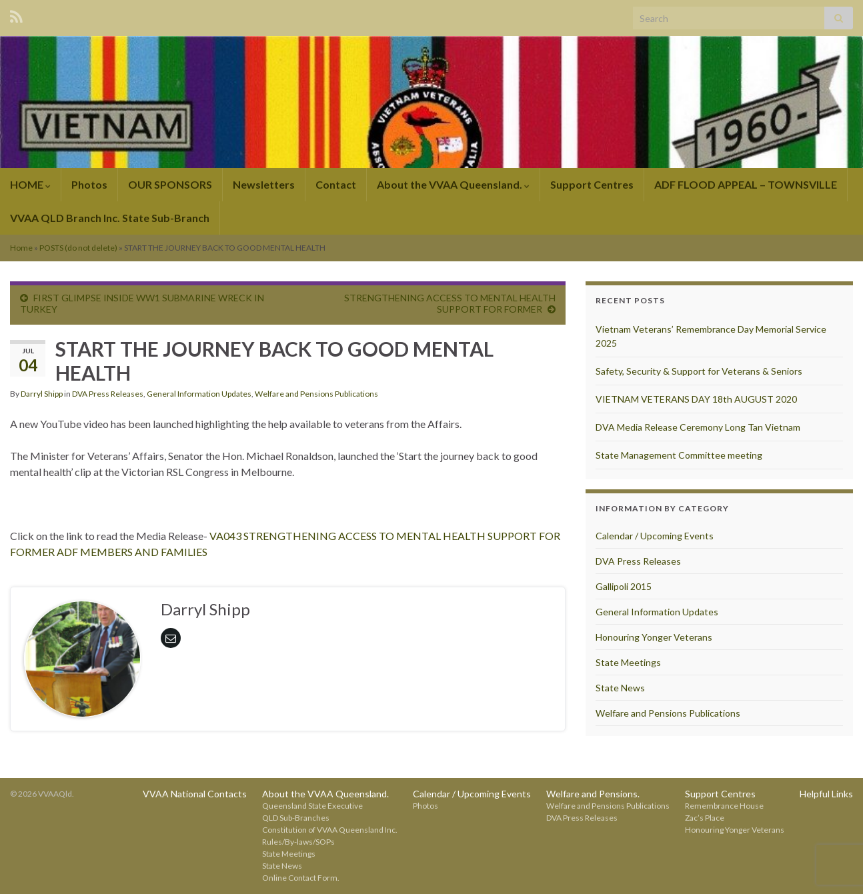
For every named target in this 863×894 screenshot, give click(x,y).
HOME (30, 184)
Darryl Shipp (42, 394)
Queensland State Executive (312, 806)
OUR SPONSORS (170, 184)
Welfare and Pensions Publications (316, 394)
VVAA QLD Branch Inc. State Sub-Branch (109, 217)
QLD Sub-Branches (295, 818)
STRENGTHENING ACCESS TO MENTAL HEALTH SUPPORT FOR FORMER (450, 303)
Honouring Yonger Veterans (654, 637)
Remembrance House (724, 806)
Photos (89, 184)
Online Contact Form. (300, 878)
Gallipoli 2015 (624, 586)
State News (620, 687)
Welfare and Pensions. (593, 793)
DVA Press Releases (107, 394)
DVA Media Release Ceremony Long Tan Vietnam (698, 427)
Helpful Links (826, 793)
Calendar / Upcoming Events (655, 535)
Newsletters (264, 184)
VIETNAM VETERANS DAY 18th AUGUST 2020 (696, 399)
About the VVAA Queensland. (453, 184)
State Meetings (628, 662)
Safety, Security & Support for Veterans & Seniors (699, 371)
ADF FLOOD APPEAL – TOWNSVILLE (745, 184)
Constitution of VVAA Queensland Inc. (329, 830)
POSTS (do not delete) (78, 248)
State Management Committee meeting (679, 455)
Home (21, 248)
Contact (335, 184)
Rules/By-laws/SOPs (298, 842)
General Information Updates (199, 394)
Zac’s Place (704, 818)
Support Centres (592, 184)
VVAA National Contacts (195, 793)
